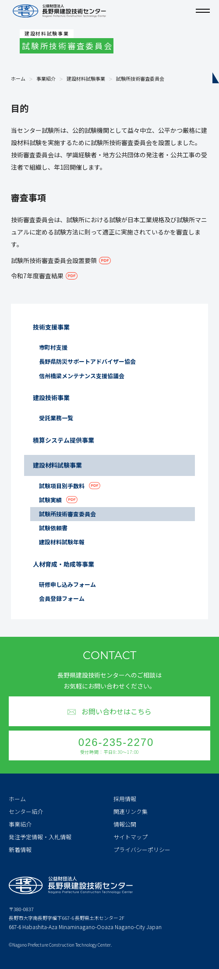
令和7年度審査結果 (37, 275)
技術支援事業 (51, 327)
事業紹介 (46, 79)
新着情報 (20, 849)
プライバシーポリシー (141, 849)
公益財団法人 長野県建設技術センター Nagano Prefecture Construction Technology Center (59, 11)
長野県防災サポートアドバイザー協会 (87, 361)
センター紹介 (26, 811)
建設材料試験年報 (62, 542)
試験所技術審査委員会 (67, 514)
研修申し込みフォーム (67, 584)
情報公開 (124, 824)
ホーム (18, 79)
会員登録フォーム (62, 598)
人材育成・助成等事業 (63, 564)
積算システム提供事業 (63, 440)
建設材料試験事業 (86, 79)
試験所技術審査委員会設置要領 (54, 260)
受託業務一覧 (56, 418)
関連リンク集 (130, 811)
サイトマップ (130, 837)
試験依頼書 (53, 528)
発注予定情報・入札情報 (40, 837)
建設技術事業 (51, 397)
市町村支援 (53, 347)
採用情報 (124, 799)
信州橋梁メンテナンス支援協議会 (81, 376)
